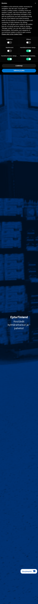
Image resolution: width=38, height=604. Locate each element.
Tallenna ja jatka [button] (19, 70)
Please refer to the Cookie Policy (12, 34)
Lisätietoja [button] (19, 66)
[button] (35, 3)
